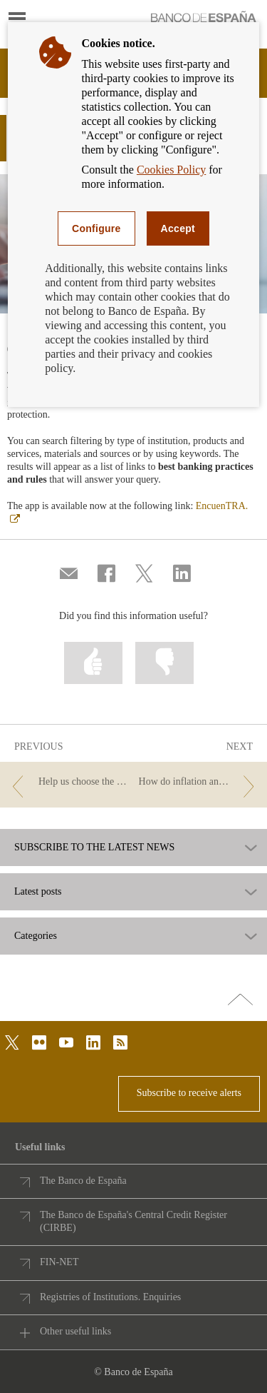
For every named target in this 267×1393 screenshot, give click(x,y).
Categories (35, 936)
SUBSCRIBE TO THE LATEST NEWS (94, 848)
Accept (178, 228)
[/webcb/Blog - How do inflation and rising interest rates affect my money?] (199, 782)
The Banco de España (83, 1180)
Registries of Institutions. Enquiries (110, 1297)
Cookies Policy (171, 170)
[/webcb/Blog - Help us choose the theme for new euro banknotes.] (67, 782)
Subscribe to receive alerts (189, 1092)
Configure (96, 228)
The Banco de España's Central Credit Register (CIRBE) (133, 1221)
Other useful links (75, 1331)
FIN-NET (59, 1262)
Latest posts (38, 892)
